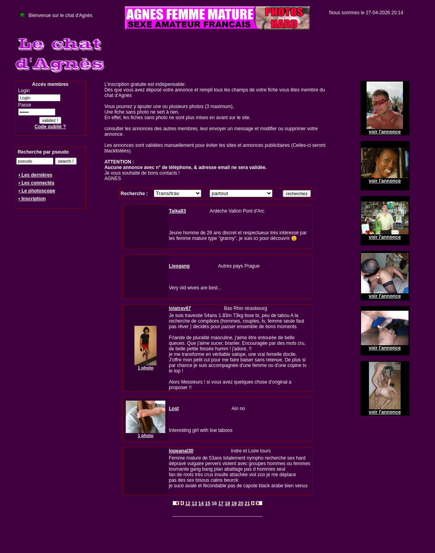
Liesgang (179, 266)
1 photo (145, 367)
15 (207, 503)
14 (201, 503)
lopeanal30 (181, 451)
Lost (174, 408)
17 (220, 503)
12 (187, 503)
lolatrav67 (180, 308)
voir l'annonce (385, 132)
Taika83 (177, 211)
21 (247, 503)
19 (233, 503)
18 (227, 503)
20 (240, 503)
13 (194, 503)
